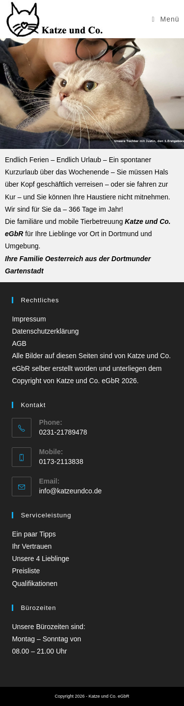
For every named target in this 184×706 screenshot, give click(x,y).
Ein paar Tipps (34, 534)
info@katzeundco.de (70, 491)
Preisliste (26, 571)
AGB (19, 343)
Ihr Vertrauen (32, 546)
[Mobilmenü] (166, 19)
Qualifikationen (34, 583)
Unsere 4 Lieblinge (40, 558)
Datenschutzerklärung (45, 331)
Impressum (29, 319)
